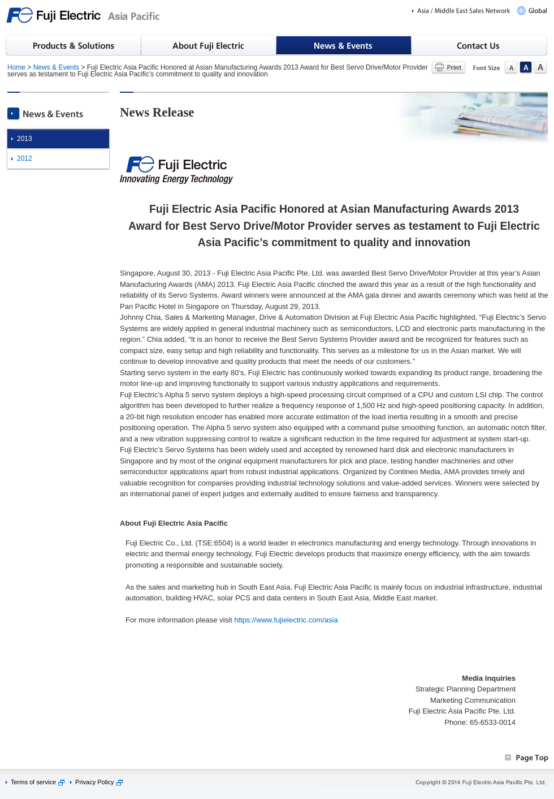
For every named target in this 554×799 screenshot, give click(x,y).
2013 (24, 139)
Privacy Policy (94, 782)
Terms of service (33, 782)
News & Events (56, 67)
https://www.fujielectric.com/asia (286, 620)
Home (16, 67)
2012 (24, 158)
